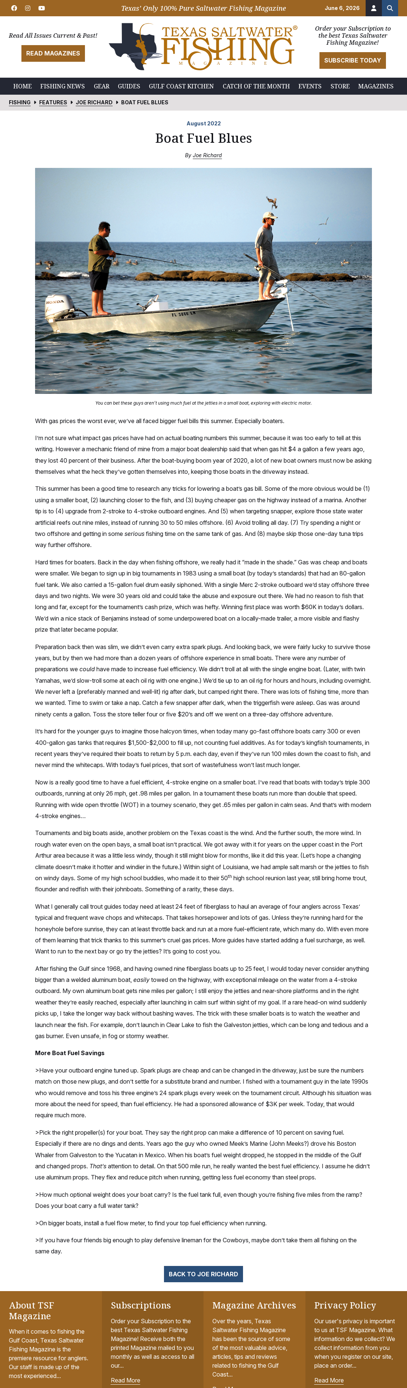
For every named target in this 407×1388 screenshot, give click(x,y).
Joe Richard (94, 102)
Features (53, 102)
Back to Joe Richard (203, 1274)
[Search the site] (390, 8)
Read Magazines (53, 53)
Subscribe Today (352, 60)
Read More (125, 1380)
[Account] (374, 8)
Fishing (20, 102)
